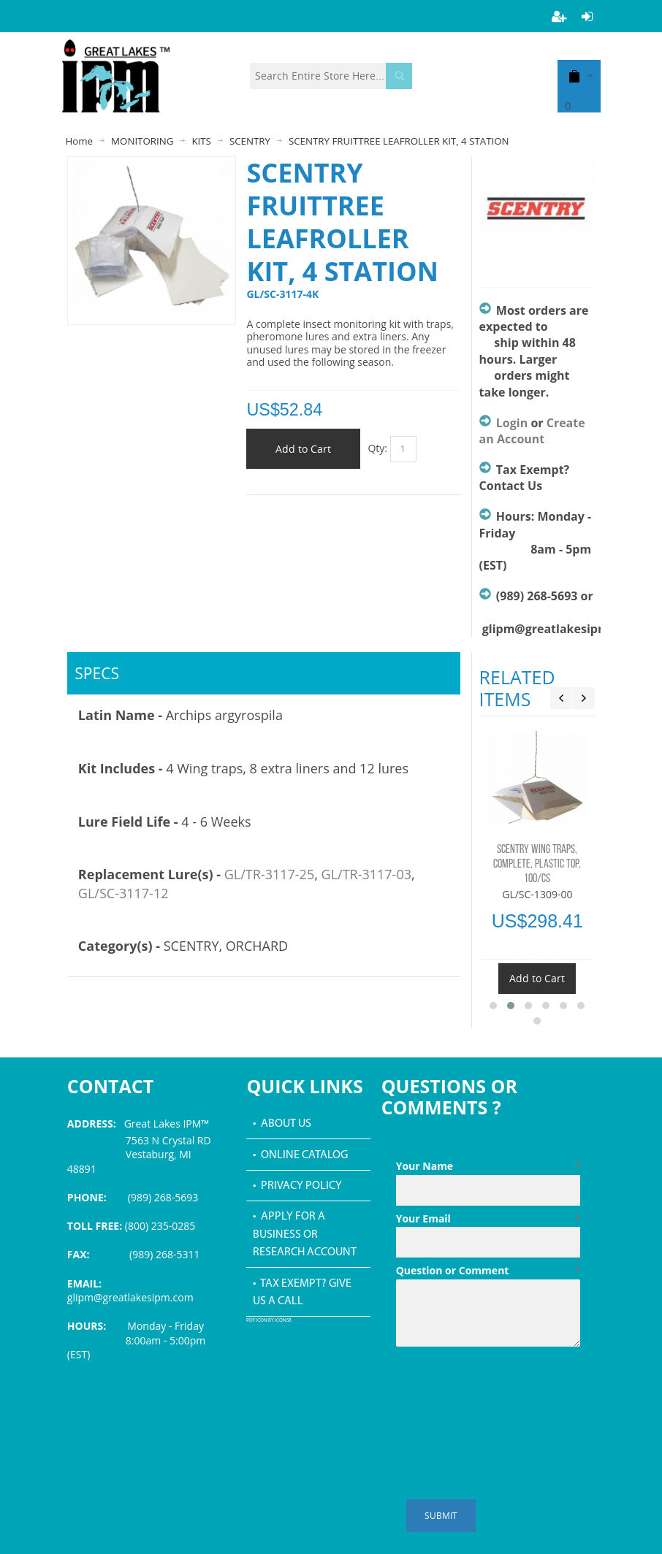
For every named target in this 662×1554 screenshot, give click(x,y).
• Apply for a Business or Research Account (305, 1234)
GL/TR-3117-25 (269, 874)
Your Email (488, 1219)
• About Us (282, 1124)
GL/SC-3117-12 (123, 893)
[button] (493, 1005)
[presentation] (507, 1388)
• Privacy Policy (297, 1186)
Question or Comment (488, 1270)
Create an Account (532, 431)
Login (512, 423)
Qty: (377, 448)
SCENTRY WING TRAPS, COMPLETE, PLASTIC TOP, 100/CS (537, 864)
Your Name (488, 1166)
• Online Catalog (300, 1155)
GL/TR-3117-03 (366, 874)
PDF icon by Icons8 (269, 1320)
